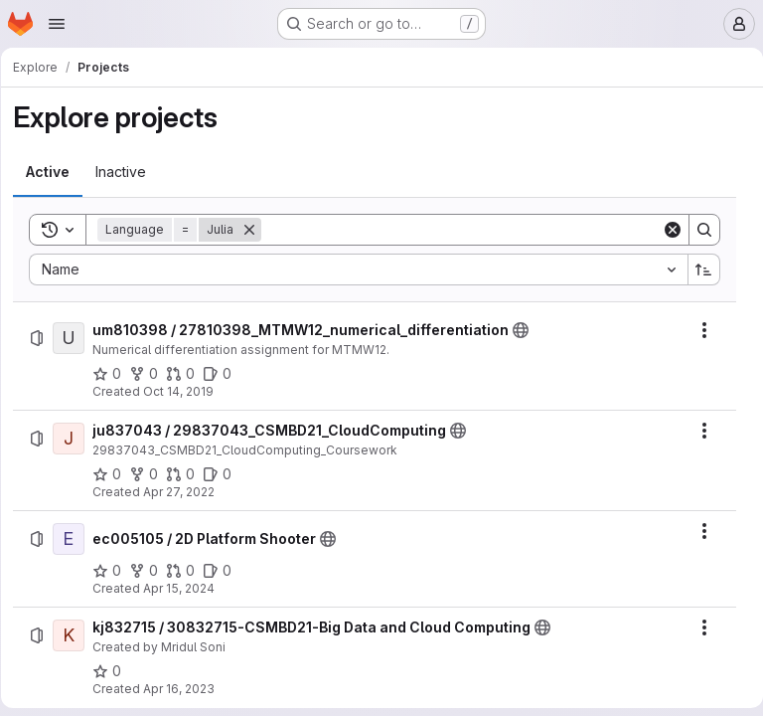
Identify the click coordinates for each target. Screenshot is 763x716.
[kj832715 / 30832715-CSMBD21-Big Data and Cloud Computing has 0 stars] (113, 671)
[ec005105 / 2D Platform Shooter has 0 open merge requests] (187, 571)
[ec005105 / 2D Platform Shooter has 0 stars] (113, 571)
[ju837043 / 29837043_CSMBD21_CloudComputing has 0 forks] (150, 474)
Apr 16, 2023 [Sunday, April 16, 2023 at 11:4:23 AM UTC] (186, 688)
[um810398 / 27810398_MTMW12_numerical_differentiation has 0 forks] (150, 374)
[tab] (54, 172)
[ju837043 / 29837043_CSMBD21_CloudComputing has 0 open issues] (224, 474)
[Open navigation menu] (57, 24)
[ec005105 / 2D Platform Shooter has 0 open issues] (224, 571)
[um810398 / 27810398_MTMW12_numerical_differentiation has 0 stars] (113, 374)
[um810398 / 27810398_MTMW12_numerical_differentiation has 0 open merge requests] (187, 374)
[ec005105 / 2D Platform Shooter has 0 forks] (150, 571)
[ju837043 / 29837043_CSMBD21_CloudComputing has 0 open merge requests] (187, 474)
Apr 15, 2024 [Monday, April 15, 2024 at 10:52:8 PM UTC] (186, 588)
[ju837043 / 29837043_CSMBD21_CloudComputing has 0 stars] (113, 474)
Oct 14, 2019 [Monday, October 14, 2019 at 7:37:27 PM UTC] (185, 391)
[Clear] (665, 230)
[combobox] (358, 269)
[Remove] (256, 230)
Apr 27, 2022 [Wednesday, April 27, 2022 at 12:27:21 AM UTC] (186, 491)
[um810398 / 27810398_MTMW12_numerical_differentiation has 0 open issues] (224, 374)
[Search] (461, 230)
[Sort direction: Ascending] (696, 269)
